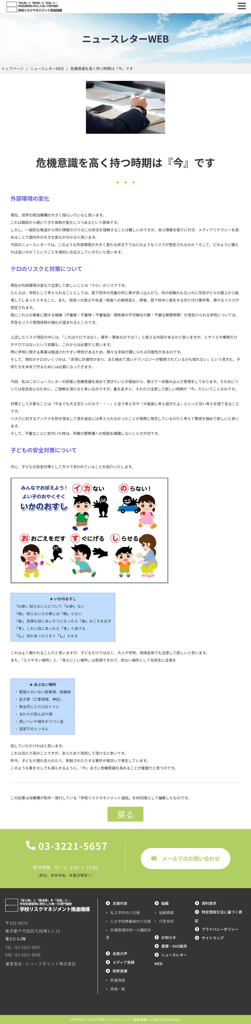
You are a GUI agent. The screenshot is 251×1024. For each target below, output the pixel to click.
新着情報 (117, 980)
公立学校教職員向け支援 (130, 921)
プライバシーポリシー (220, 929)
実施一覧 (117, 988)
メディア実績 (123, 962)
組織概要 (166, 912)
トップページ (12, 68)
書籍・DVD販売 (174, 946)
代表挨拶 (166, 921)
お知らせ (168, 937)
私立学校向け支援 (125, 912)
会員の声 (120, 953)
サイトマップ (213, 937)
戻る (125, 814)
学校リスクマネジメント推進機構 (122, 1019)
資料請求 (209, 903)
